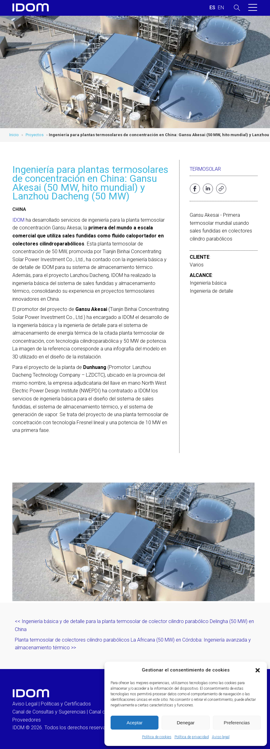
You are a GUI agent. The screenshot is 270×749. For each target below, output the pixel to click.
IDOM (18, 220)
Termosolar (205, 169)
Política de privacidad (192, 737)
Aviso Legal (24, 704)
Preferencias (237, 722)
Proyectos (35, 134)
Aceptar (135, 722)
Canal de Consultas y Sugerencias (49, 712)
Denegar (186, 722)
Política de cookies (156, 737)
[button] (258, 670)
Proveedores (26, 720)
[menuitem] (212, 8)
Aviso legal (221, 737)
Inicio (14, 134)
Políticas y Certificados (66, 704)
